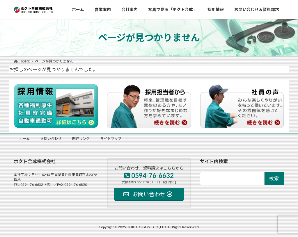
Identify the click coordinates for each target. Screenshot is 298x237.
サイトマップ (110, 138)
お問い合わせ (50, 138)
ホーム (24, 138)
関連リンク (81, 138)
